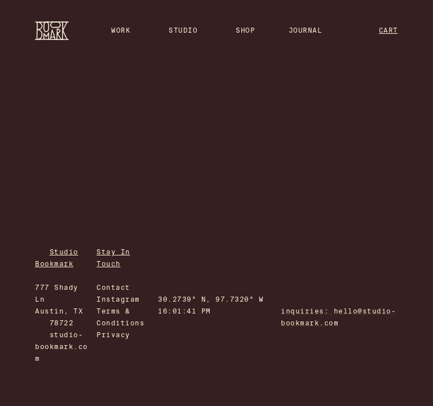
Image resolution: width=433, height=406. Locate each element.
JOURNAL (305, 30)
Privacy (113, 334)
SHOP (245, 30)
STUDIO (183, 30)
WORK (120, 30)
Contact (113, 287)
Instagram (117, 299)
